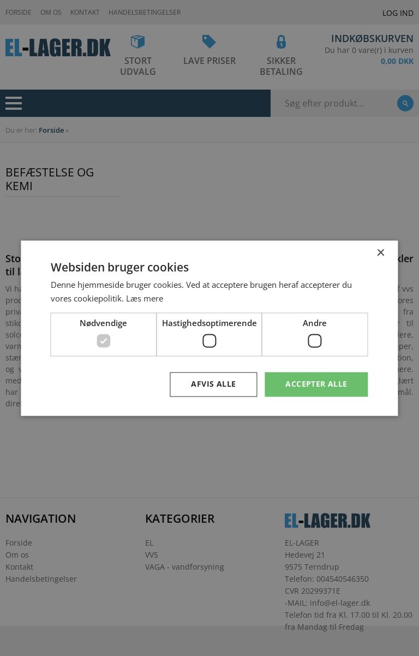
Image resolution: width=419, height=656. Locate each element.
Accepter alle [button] (316, 384)
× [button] (380, 253)
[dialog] (209, 328)
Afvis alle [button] (213, 384)
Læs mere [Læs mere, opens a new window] (144, 298)
